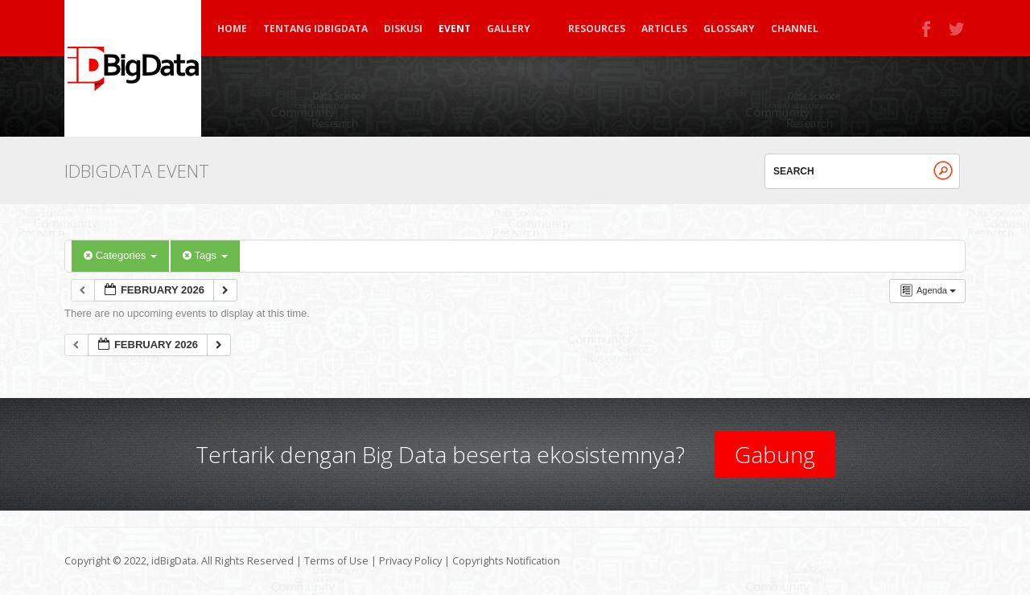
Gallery (516, 29)
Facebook (927, 29)
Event (455, 29)
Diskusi (403, 29)
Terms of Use (336, 561)
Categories (120, 255)
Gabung (775, 454)
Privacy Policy (410, 561)
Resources (596, 29)
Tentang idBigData (315, 29)
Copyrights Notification (506, 561)
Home (232, 29)
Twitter (958, 29)
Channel (794, 29)
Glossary (729, 29)
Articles (664, 29)
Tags (205, 255)
